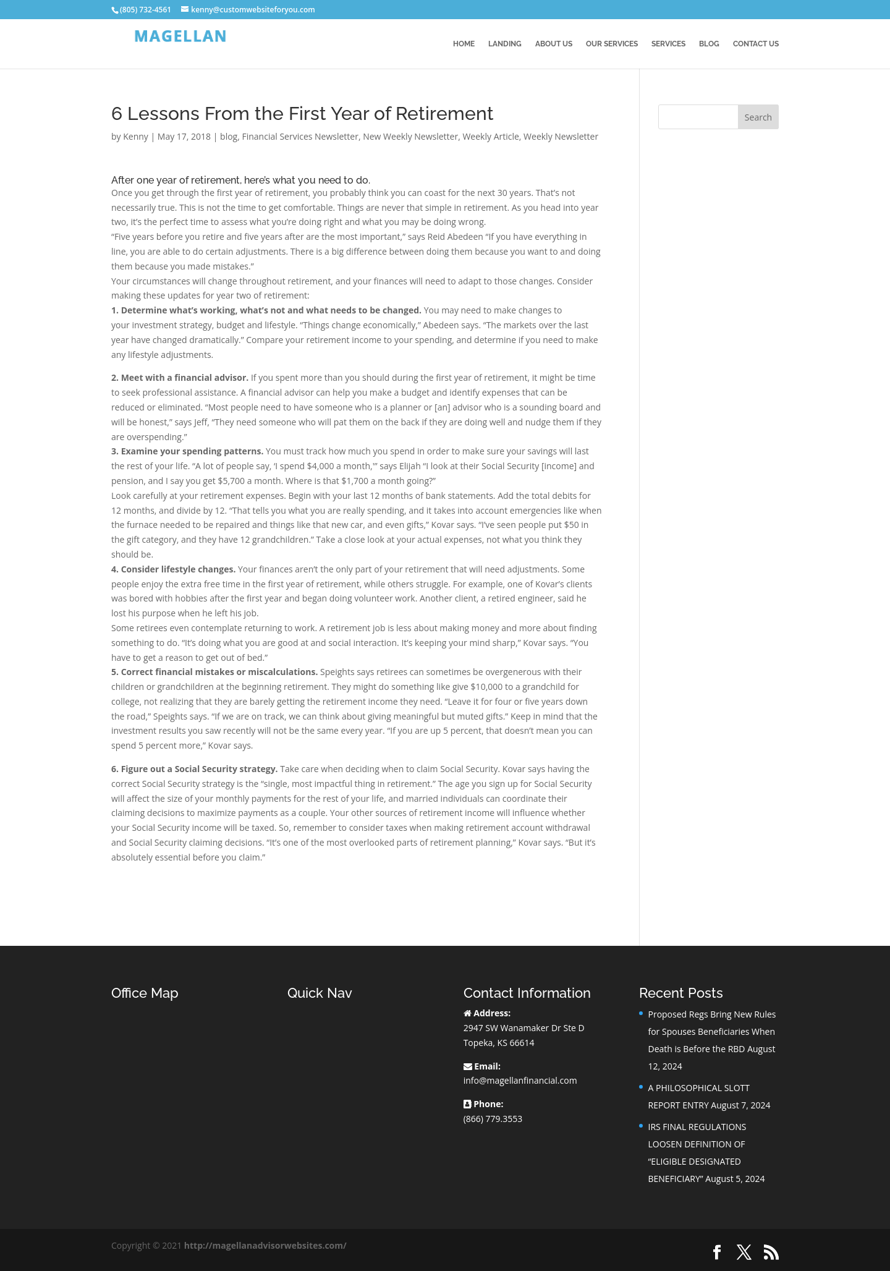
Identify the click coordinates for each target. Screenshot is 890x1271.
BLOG (709, 44)
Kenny (135, 136)
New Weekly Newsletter (410, 136)
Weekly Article (490, 136)
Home (464, 44)
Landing (505, 44)
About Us (553, 44)
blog (228, 136)
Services (668, 44)
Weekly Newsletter (560, 136)
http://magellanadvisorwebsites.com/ (265, 1245)
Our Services (612, 44)
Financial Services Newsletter (300, 136)
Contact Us (756, 44)
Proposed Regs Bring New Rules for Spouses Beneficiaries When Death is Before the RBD (712, 1031)
